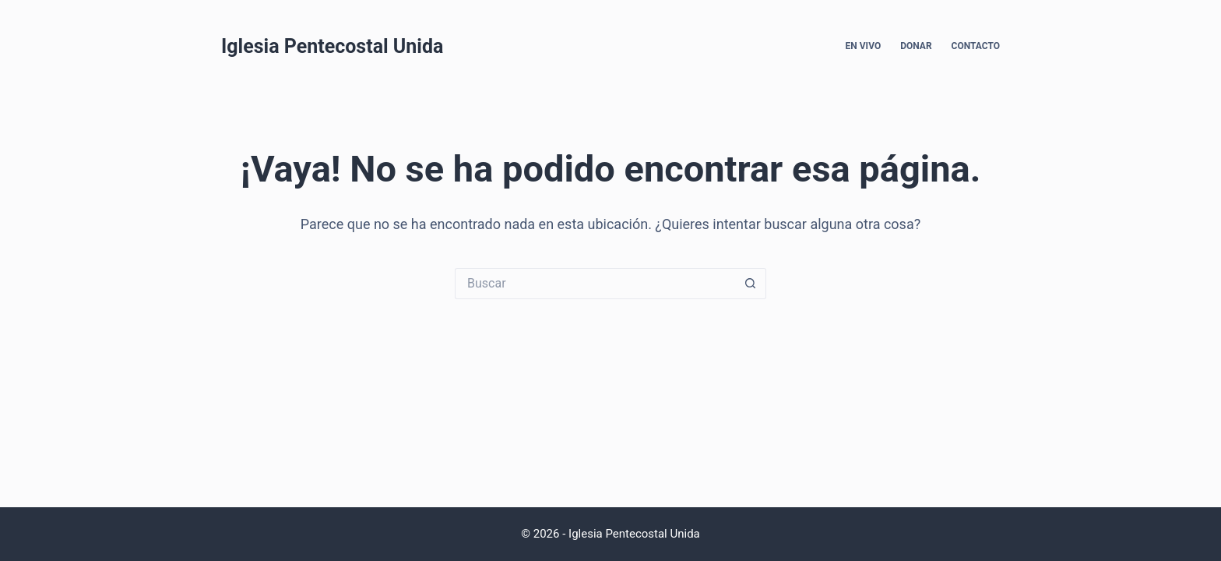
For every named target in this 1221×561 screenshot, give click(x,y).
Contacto (976, 46)
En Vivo (863, 46)
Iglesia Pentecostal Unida (332, 46)
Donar (915, 46)
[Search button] (750, 283)
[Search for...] (595, 283)
